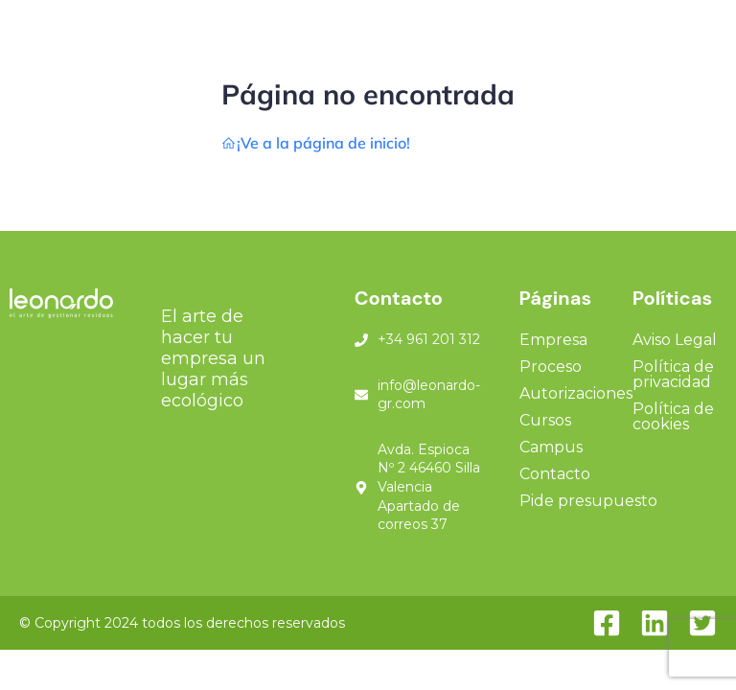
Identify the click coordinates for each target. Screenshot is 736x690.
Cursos (545, 420)
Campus (551, 447)
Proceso (550, 366)
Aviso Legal (674, 340)
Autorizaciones (575, 393)
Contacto (554, 474)
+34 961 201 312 (429, 339)
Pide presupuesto (588, 501)
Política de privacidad (673, 374)
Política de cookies (673, 416)
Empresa (553, 340)
